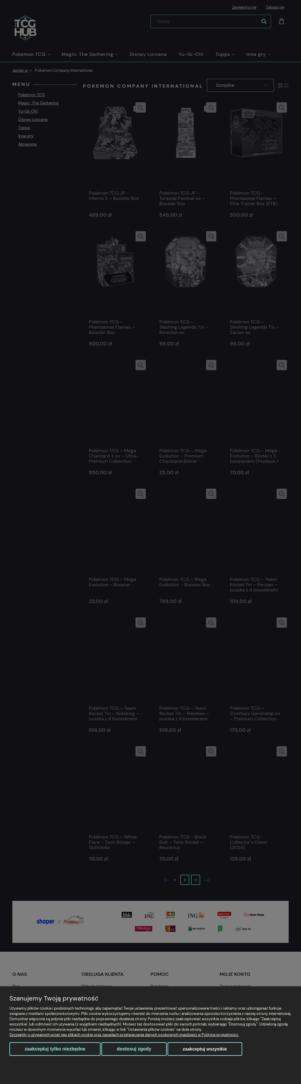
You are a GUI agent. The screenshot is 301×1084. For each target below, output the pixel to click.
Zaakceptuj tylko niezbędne (55, 1048)
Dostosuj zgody (134, 1048)
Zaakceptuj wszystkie (205, 1048)
